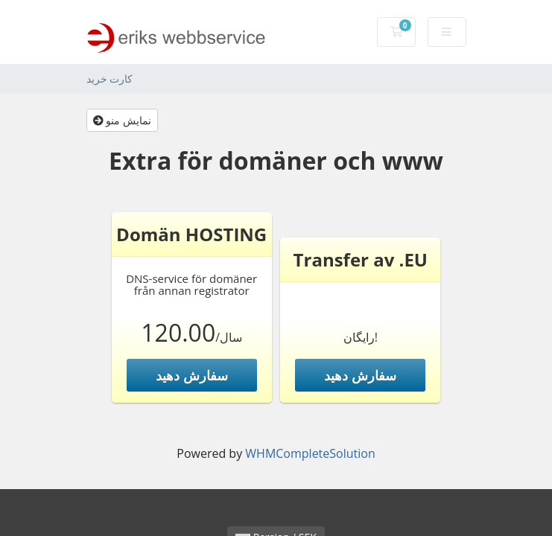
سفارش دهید (192, 375)
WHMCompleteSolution (310, 453)
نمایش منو (122, 120)
